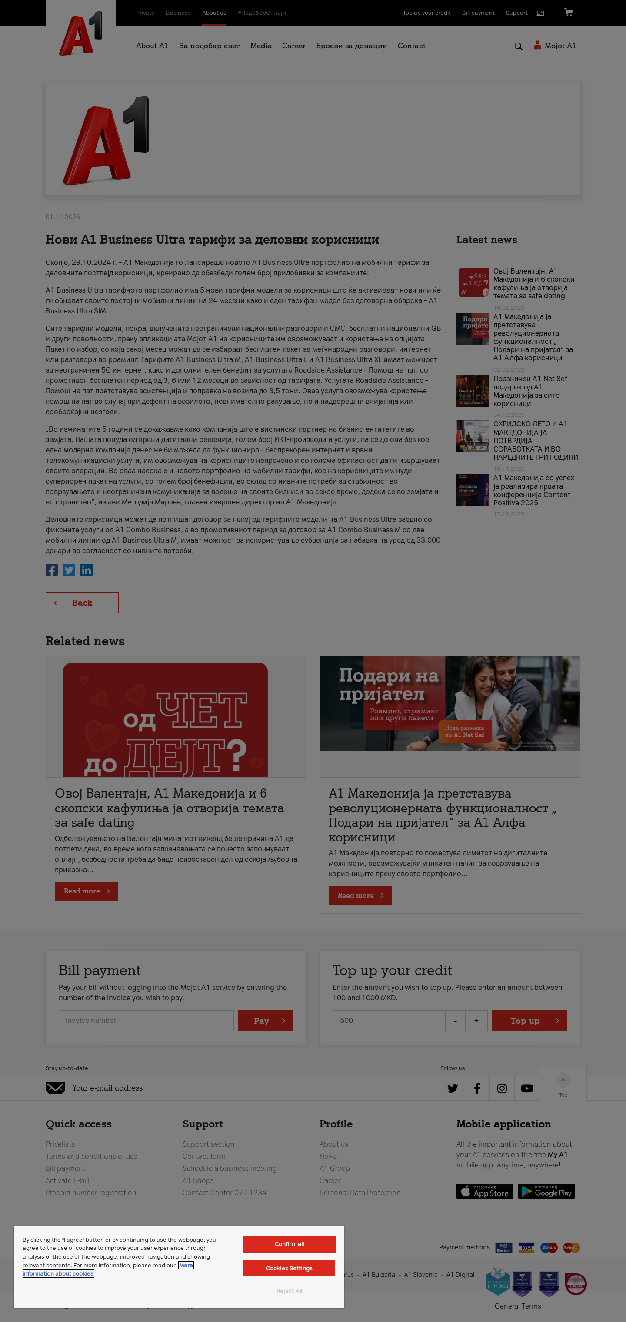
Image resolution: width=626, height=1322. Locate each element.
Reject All (289, 1291)
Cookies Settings (289, 1268)
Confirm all (289, 1244)
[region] (179, 1267)
